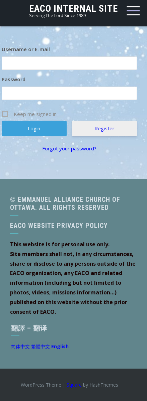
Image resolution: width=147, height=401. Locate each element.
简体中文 (20, 346)
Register (104, 128)
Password (13, 79)
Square (74, 385)
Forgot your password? (69, 148)
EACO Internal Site (73, 8)
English (60, 346)
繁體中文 (40, 346)
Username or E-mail (26, 49)
